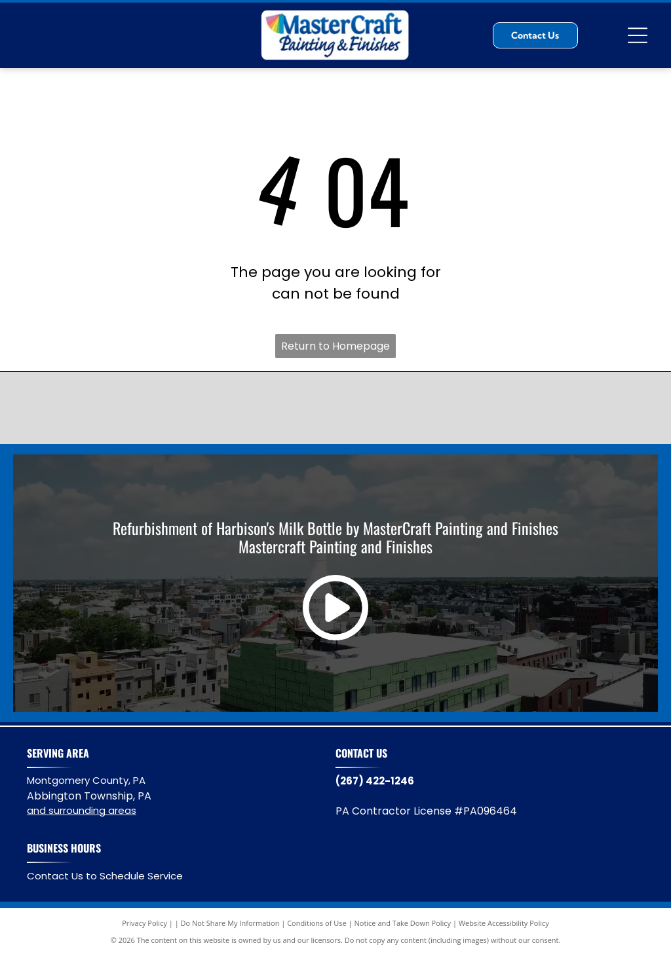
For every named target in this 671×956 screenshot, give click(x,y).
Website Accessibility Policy (504, 923)
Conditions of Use (317, 923)
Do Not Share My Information (230, 923)
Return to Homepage (335, 346)
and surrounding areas (81, 810)
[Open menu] (637, 35)
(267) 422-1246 (375, 781)
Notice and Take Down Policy (403, 923)
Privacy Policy (144, 923)
